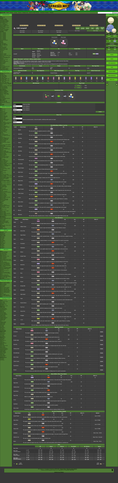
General (77, 28)
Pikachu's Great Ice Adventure (5, 290)
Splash (19, 129)
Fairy (86, 85)
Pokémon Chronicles (3, 86)
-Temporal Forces (3, 318)
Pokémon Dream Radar (4, 160)
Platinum (1, 173)
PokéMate (2, 201)
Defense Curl (16, 437)
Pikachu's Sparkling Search (4, 291)
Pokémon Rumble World (4, 151)
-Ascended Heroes (3, 308)
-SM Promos (2, 334)
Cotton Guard (16, 361)
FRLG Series (2, 240)
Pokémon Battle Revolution (4, 180)
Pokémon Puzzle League (4, 210)
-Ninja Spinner (2, 338)
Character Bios (2, 74)
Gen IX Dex (22, 30)
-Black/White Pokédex (4, 22)
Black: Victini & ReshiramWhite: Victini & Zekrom (5, 266)
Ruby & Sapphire (3, 188)
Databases (6, 14)
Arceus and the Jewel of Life (5, 263)
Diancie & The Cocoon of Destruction (4, 271)
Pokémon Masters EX (3, 116)
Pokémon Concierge (3, 100)
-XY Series (2, 326)
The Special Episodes (3, 87)
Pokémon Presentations (4, 61)
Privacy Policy (63, 469)
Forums (11, 12)
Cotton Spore (21, 193)
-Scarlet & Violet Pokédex (4, 29)
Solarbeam (22, 247)
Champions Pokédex (44, 12)
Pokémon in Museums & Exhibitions (4, 58)
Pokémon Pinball (3, 212)
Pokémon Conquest (3, 164)
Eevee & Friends (3, 294)
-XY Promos (2, 335)
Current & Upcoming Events (5, 66)
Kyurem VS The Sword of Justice (5, 267)
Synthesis (20, 134)
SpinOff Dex (102, 28)
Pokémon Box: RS (3, 194)
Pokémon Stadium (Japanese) (5, 213)
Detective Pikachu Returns (4, 119)
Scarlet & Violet (2, 110)
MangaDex (2, 232)
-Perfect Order (2, 307)
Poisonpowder (21, 159)
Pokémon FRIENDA (3, 228)
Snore (14, 399)
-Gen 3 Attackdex (3, 34)
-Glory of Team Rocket (4, 345)
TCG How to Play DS (3, 170)
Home (7, 12)
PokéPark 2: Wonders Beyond (5, 165)
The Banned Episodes (4, 88)
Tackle (19, 142)
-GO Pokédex (2, 28)
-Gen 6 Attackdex (3, 36)
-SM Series (2, 325)
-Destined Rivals (3, 312)
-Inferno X (1, 341)
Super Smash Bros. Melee (4, 207)
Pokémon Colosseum (3, 191)
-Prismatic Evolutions (3, 314)
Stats (92, 28)
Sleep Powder (21, 167)
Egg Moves (97, 28)
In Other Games (3, 219)
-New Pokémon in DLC (4, 68)
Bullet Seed (20, 172)
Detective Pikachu (3, 140)
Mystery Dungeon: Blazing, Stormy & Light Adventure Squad (6, 177)
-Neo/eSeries (2, 329)
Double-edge (16, 340)
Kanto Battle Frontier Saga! (4, 78)
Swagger (22, 315)
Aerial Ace (22, 264)
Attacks (87, 28)
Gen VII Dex (58, 30)
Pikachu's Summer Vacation (5, 282)
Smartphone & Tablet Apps (4, 222)
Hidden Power (23, 226)
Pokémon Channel (3, 193)
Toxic (21, 222)
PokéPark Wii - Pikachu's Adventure (4, 179)
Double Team (23, 256)
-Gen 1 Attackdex (3, 32)
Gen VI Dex (77, 30)
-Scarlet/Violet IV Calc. (4, 48)
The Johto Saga (3, 77)
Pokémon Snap (2, 211)
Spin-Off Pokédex (3, 43)
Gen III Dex (40, 32)
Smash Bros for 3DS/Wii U (4, 156)
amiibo (1, 224)
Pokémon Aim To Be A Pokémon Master (5, 84)
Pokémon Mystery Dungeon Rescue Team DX (4, 127)
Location (82, 28)
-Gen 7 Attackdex (3, 37)
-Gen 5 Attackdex (3, 35)
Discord (19, 12)
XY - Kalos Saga (3, 81)
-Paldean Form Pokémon (4, 69)
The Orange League (3, 76)
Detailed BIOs (2, 234)
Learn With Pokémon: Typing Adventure (5, 169)
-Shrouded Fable (3, 316)
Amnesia (15, 344)
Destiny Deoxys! (3, 258)
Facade (21, 268)
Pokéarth (51, 12)
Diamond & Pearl (3, 172)
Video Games (6, 106)
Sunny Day (22, 230)
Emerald (1, 190)
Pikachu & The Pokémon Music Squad (5, 296)
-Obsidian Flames (3, 321)
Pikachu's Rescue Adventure (5, 283)
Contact (15, 12)
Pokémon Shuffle (3, 150)
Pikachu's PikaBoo (3, 284)
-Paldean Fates (2, 319)
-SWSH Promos (3, 333)
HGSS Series (2, 243)
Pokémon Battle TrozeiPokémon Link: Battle (5, 147)
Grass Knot (22, 311)
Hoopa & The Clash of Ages (4, 272)
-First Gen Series (3, 330)
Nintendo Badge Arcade (4, 157)
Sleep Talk (15, 395)
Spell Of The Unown (3, 254)
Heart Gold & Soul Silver (4, 174)
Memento (20, 214)
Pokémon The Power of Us (4, 275)
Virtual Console (2, 220)
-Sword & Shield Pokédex (4, 25)
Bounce (19, 210)
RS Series (2, 239)
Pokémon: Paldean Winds (4, 94)
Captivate (15, 424)
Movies (6, 249)
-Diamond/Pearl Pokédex (4, 21)
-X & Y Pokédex (2, 23)
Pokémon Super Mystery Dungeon (6, 152)
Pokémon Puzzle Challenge (4, 205)
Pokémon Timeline (3, 53)
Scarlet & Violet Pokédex (34, 12)
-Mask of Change (3, 352)
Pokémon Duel (2, 155)
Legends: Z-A (2, 111)
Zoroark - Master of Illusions (5, 264)
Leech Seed (20, 176)
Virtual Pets (2, 223)
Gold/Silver (2, 203)
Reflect (21, 260)
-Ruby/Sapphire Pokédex (4, 20)
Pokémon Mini (2, 206)
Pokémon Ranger (3, 196)
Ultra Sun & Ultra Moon (4, 134)
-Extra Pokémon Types (4, 301)
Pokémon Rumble (3, 176)
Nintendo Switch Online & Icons (5, 225)
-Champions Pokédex (3, 30)
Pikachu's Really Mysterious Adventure (5, 293)
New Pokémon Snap (3, 130)
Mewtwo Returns (3, 255)
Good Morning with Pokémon (5, 98)
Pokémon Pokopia (3, 113)
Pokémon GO (2, 115)
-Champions (2, 50)
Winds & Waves (2, 109)
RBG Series (2, 236)
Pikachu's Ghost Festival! (4, 288)
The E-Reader (2, 200)
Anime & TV (6, 71)
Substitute (22, 323)
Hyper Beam (22, 235)
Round (21, 281)
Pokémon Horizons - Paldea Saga (6, 85)
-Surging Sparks (3, 315)
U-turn (19, 197)
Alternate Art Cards (3, 304)
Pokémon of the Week (4, 49)
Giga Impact (22, 294)
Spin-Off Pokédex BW (3, 45)
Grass (85, 87)
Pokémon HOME (3, 124)
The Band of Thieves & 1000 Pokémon (5, 149)
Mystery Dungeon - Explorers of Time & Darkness (5, 185)
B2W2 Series (2, 245)
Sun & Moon (2, 133)
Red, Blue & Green (3, 209)
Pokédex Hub (25, 12)
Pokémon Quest (3, 141)
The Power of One (3, 253)
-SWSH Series (2, 324)
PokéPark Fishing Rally (4, 199)
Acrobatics (20, 184)
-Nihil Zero (2, 339)
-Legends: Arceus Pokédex (4, 27)
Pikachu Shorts (6, 280)
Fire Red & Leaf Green (4, 189)
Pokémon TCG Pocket (4, 120)
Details (100, 111)
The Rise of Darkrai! (3, 262)
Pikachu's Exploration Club (4, 289)
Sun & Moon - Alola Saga (4, 82)
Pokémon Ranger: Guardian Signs (6, 175)
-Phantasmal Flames (3, 309)
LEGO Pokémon (3, 62)
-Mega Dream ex (3, 340)
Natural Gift (15, 428)
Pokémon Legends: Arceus (4, 123)
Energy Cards (2, 303)
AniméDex (2, 73)
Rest (21, 273)
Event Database (3, 67)
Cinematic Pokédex (3, 46)
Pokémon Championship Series (5, 55)
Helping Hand (16, 348)
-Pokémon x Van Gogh (4, 59)
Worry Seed (20, 201)
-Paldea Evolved (3, 322)
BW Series (2, 244)
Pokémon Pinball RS (3, 195)
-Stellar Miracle (2, 350)
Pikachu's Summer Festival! (4, 287)
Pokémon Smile (2, 128)
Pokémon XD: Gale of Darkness (5, 192)
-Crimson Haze (2, 353)
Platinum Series (2, 242)
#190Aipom (98, 464)
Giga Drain (20, 206)
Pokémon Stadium (3, 214)
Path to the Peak (3, 95)
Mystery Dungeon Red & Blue (5, 197)
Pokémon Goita (2, 226)
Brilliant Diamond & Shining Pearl (5, 122)
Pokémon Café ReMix (4, 129)
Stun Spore (20, 163)
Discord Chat (2, 65)
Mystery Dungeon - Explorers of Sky (5, 181)
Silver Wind (15, 420)
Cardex (1, 300)
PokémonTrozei (2, 198)
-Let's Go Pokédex (3, 24)
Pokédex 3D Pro (3, 167)
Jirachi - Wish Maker (3, 257)
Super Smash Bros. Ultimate (5, 142)
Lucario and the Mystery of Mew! (5, 259)
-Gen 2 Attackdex (3, 33)
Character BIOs (2, 233)
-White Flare (2, 311)
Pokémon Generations (4, 90)
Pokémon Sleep (3, 118)
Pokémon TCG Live (3, 299)
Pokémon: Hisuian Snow (4, 93)
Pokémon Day (2, 60)
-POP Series (2, 336)
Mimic (14, 441)
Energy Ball (22, 285)
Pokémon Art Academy (4, 148)
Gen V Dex (95, 30)
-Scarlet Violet (2, 323)
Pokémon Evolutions (3, 92)
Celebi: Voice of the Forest (4, 256)
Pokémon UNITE (3, 117)
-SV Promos (2, 332)
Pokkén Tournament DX (4, 139)
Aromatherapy (16, 352)
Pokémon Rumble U (3, 162)
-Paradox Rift (2, 320)
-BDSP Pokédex (3, 26)
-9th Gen (1, 51)
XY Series (1, 246)
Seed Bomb (15, 365)
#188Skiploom (20, 464)
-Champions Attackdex (4, 40)
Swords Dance (23, 302)
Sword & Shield (2, 121)
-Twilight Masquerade (3, 317)
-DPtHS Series (2, 327)
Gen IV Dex (22, 32)
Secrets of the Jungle (3, 277)
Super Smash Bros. (3, 215)
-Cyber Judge (2, 354)
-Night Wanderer (3, 351)
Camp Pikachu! (2, 285)
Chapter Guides (2, 235)
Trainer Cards (2, 302)
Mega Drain (20, 180)
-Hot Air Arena (2, 346)
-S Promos (2, 359)
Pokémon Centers (3, 54)
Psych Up (22, 306)
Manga (6, 230)
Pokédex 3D (2, 166)
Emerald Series (2, 241)
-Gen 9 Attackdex (3, 39)
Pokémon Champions (3, 112)
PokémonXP (2, 56)
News (1, 16)
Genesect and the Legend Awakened (4, 269)
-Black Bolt (2, 310)
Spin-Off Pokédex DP (3, 44)
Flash (21, 298)
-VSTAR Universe (3, 355)
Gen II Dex (59, 32)
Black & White (2, 159)
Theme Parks (2, 63)
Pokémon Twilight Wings (4, 91)
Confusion (15, 331)
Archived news (2, 17)
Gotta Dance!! (2, 286)
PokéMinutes (2, 96)
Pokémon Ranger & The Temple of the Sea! (6, 261)
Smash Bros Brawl (3, 187)
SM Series (2, 247)
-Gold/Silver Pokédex (3, 19)
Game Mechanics (3, 47)
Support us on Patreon (59, 472)
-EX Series (2, 328)
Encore (14, 335)
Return (21, 251)
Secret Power (16, 415)
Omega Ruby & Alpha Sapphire (5, 144)
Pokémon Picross (3, 153)
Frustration (22, 243)
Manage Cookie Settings (72, 469)
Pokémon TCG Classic (4, 305)
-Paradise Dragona (3, 349)
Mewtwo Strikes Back (3, 252)
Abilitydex (1, 42)
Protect (21, 239)
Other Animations (3, 99)
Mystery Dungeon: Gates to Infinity (6, 163)
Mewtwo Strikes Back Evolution (5, 276)
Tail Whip (20, 138)
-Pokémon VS (2, 356)
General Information (3, 231)
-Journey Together (3, 313)
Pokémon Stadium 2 (3, 204)
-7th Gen (1, 52)
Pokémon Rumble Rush (4, 138)
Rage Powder (21, 189)
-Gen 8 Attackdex (3, 38)
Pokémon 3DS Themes (4, 221)
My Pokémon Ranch (3, 186)
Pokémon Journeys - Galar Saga (5, 83)
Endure (14, 369)
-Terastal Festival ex (3, 348)
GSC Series (2, 238)
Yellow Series (2, 237)
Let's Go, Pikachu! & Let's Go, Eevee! (5, 136)
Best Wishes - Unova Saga (4, 80)
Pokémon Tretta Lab (3, 161)
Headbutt (15, 432)
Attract (21, 277)
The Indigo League (3, 75)
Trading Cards (6, 298)
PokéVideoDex (2, 97)
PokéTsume (2, 105)
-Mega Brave (2, 342)
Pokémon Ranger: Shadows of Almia (5, 183)
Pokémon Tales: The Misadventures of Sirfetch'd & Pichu (5, 102)
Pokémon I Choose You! (4, 274)
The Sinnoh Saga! (3, 79)
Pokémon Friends (3, 114)
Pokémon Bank (2, 145)
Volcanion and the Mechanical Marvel (5, 273)
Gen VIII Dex (40, 30)
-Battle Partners (2, 347)
